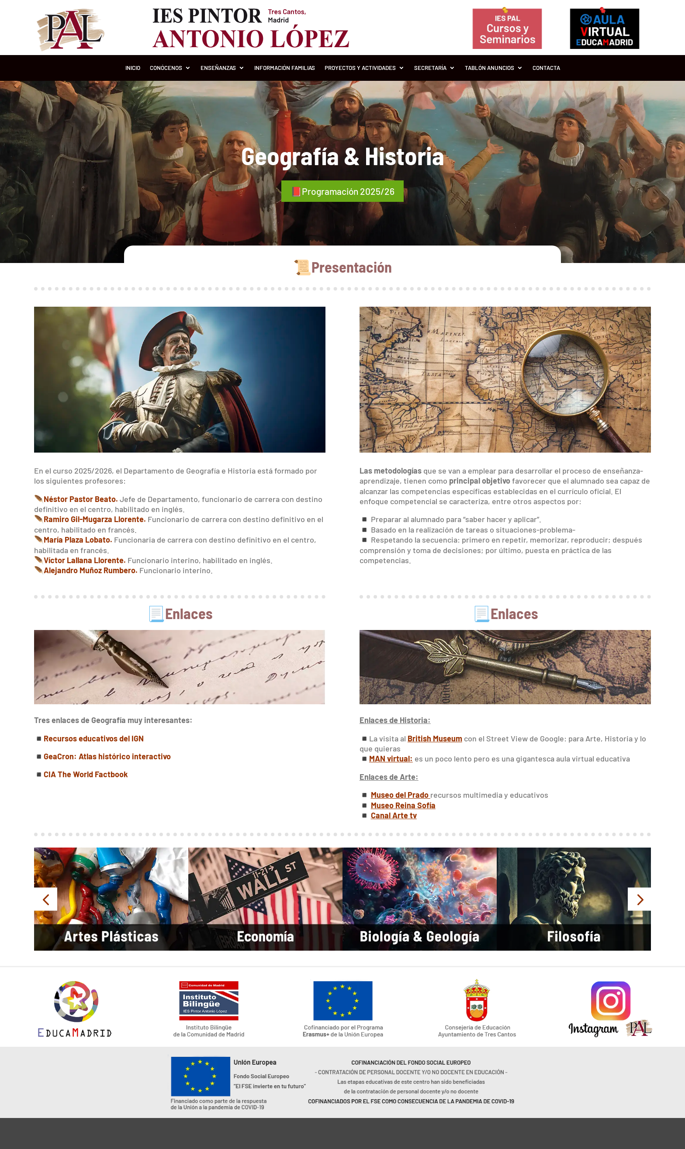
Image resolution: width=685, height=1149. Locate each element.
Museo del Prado (400, 794)
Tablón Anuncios (489, 67)
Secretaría (430, 67)
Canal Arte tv (394, 814)
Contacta (546, 67)
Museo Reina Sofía (403, 804)
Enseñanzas (218, 67)
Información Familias (284, 67)
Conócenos (166, 67)
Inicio (132, 67)
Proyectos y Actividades (360, 67)
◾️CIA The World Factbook (81, 773)
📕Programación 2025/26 (342, 190)
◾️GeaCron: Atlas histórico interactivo (102, 755)
